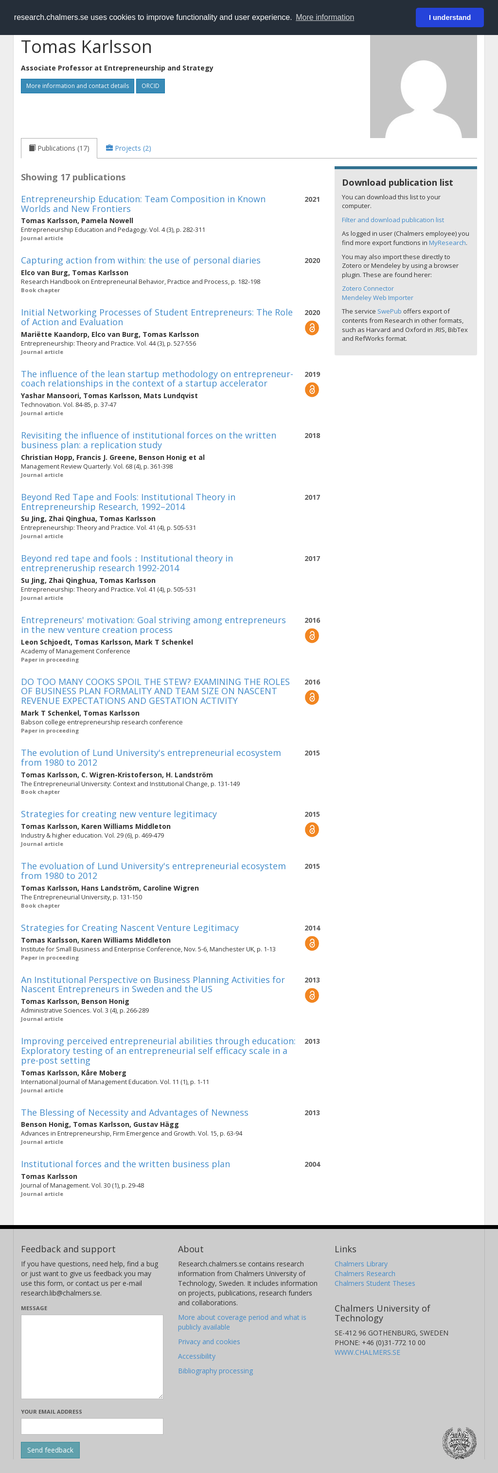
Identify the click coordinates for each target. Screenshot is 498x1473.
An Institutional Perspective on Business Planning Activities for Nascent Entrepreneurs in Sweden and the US (153, 984)
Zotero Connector (368, 288)
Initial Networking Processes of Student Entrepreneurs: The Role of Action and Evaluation (157, 317)
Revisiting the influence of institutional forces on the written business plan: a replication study (148, 440)
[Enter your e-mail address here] (92, 1426)
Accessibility (196, 1356)
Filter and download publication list (393, 219)
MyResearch (447, 242)
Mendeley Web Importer (377, 297)
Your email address (51, 1411)
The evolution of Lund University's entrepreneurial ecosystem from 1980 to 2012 (151, 757)
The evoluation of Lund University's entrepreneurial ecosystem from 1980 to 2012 (153, 870)
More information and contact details (77, 86)
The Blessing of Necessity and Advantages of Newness (135, 1112)
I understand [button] (450, 17)
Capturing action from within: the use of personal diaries (141, 260)
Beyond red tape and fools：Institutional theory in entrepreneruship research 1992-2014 (127, 563)
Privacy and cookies (209, 1341)
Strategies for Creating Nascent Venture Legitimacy (130, 927)
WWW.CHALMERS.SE (367, 1352)
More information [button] (325, 17)
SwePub (389, 311)
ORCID (151, 86)
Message (34, 1308)
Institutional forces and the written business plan (125, 1164)
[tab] (59, 148)
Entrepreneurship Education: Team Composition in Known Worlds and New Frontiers (143, 203)
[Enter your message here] (92, 1357)
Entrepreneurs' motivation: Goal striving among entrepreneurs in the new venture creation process (153, 624)
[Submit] (50, 1450)
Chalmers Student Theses (375, 1283)
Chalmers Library (361, 1263)
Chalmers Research (365, 1273)
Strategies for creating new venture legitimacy (119, 814)
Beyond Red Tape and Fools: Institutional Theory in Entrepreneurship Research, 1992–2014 (128, 501)
